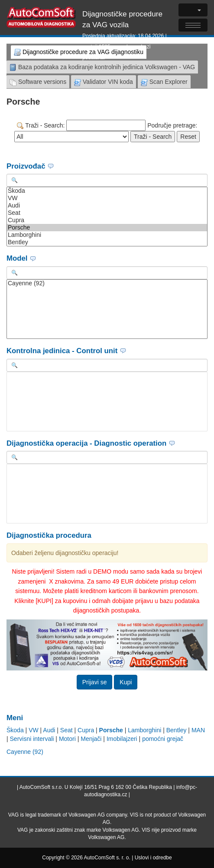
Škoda (107, 191)
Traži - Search (153, 136)
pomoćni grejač (162, 738)
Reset (188, 136)
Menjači (91, 738)
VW (107, 198)
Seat (107, 213)
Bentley (107, 242)
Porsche (107, 227)
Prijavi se (94, 682)
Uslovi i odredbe (153, 858)
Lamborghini (107, 235)
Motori (67, 738)
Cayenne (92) (107, 283)
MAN (198, 730)
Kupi (126, 682)
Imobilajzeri (122, 738)
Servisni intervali (32, 738)
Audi (107, 205)
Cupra (107, 220)
